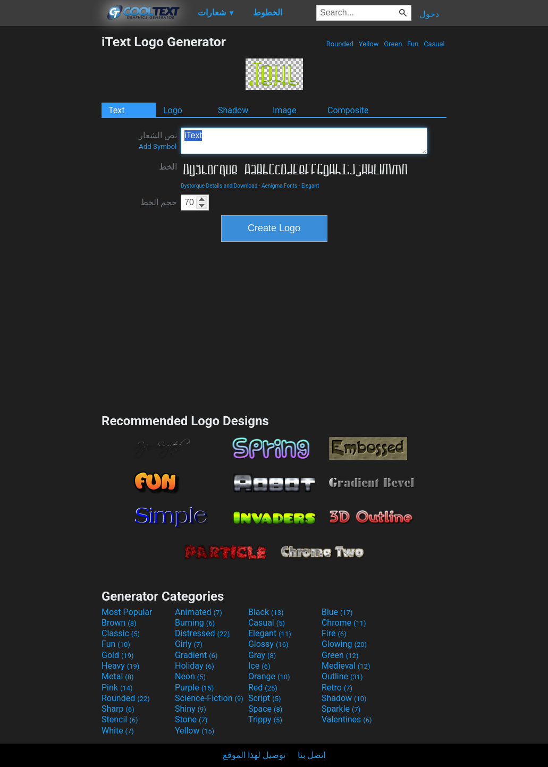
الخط (168, 167)
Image (285, 110)
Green (393, 44)
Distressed (202, 633)
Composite (348, 110)
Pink (117, 687)
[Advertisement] (50, 193)
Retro (337, 687)
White (118, 731)
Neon (190, 676)
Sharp (118, 709)
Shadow (233, 110)
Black (266, 612)
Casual (434, 44)
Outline (342, 676)
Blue (337, 612)
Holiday (194, 666)
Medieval (346, 666)
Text (116, 110)
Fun (413, 44)
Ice (259, 666)
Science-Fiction (209, 698)
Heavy (120, 666)
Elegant (310, 186)
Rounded (340, 44)
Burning (195, 623)
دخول (429, 14)
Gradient (196, 655)
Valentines (347, 719)
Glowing (344, 644)
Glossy (268, 644)
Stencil (120, 719)
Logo (172, 110)
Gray (262, 655)
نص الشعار (158, 140)
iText (304, 141)
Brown (119, 623)
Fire (334, 633)
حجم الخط (158, 202)
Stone (191, 719)
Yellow (369, 44)
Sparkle (341, 709)
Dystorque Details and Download (219, 186)
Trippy (265, 719)
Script (264, 698)
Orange (269, 676)
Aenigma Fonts (279, 186)
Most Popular (127, 612)
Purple (194, 687)
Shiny (190, 709)
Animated (198, 612)
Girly (189, 644)
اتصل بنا (311, 755)
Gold (118, 655)
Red (262, 687)
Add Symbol (157, 146)
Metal (118, 676)
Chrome (344, 623)
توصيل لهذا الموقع (254, 755)
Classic (121, 633)
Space (265, 709)
